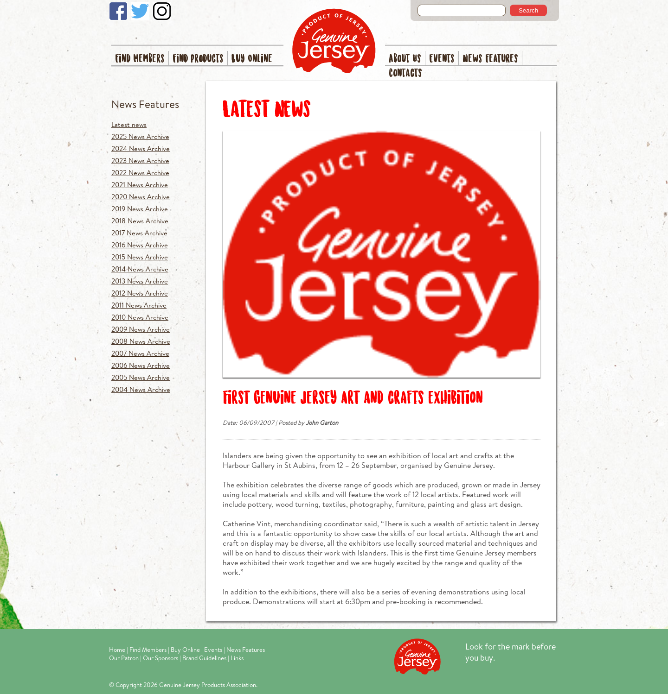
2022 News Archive (140, 172)
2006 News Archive (140, 365)
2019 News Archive (139, 208)
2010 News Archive (139, 317)
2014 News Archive (139, 269)
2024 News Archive (140, 148)
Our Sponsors (160, 658)
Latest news (129, 124)
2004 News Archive (140, 389)
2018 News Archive (139, 220)
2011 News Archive (139, 305)
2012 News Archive (139, 293)
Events (442, 59)
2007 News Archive (140, 353)
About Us (405, 59)
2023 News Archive (140, 160)
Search (528, 10)
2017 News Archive (139, 232)
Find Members (140, 59)
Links (237, 658)
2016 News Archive (139, 244)
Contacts (405, 73)
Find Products (198, 59)
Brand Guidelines (204, 658)
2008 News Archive (140, 341)
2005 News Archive (140, 377)
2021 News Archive (139, 184)
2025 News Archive (140, 136)
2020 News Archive (140, 196)
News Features (490, 59)
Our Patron (124, 658)
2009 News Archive (140, 329)
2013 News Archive (139, 281)
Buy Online (251, 59)
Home (117, 649)
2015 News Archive (139, 256)
